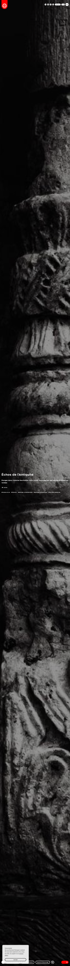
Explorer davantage (42, 962)
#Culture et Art (6, 492)
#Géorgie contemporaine (25, 492)
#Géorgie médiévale (54, 492)
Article (4, 487)
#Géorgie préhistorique (40, 492)
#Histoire (14, 492)
